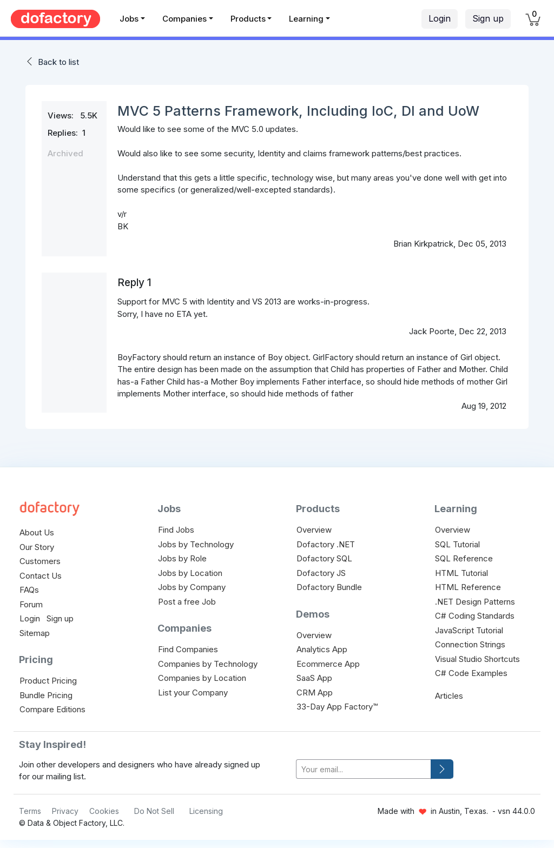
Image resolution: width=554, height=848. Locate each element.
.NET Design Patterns (475, 602)
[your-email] (363, 769)
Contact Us (40, 576)
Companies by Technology (208, 664)
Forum (31, 604)
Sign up (488, 18)
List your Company (193, 692)
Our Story (36, 547)
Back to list (58, 62)
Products (248, 19)
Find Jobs (176, 530)
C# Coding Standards (475, 616)
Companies (184, 19)
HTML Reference (468, 587)
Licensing (206, 811)
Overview (314, 530)
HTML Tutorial (461, 573)
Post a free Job (187, 602)
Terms (30, 811)
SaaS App (314, 678)
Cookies (104, 811)
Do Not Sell (154, 811)
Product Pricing (48, 680)
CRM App (314, 692)
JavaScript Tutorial (469, 630)
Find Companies (188, 649)
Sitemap (34, 633)
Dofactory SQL (324, 558)
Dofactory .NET (325, 544)
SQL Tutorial (457, 544)
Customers (40, 561)
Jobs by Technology (196, 544)
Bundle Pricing (45, 695)
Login (439, 18)
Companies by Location (202, 678)
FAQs (29, 590)
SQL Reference (464, 558)
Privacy (65, 811)
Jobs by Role (182, 558)
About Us (36, 532)
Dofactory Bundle (329, 587)
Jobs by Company (192, 587)
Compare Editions (52, 709)
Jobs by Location (190, 573)
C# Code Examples (471, 673)
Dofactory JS (321, 573)
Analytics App (321, 649)
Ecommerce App (328, 664)
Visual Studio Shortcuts (477, 659)
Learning (306, 19)
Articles (449, 696)
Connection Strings (470, 644)
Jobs (129, 19)
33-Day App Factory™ (337, 706)
